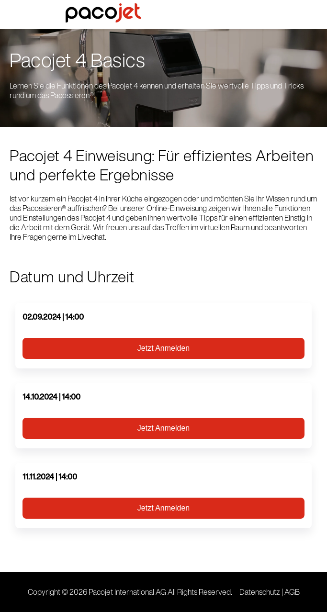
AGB (292, 592)
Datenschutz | (261, 592)
